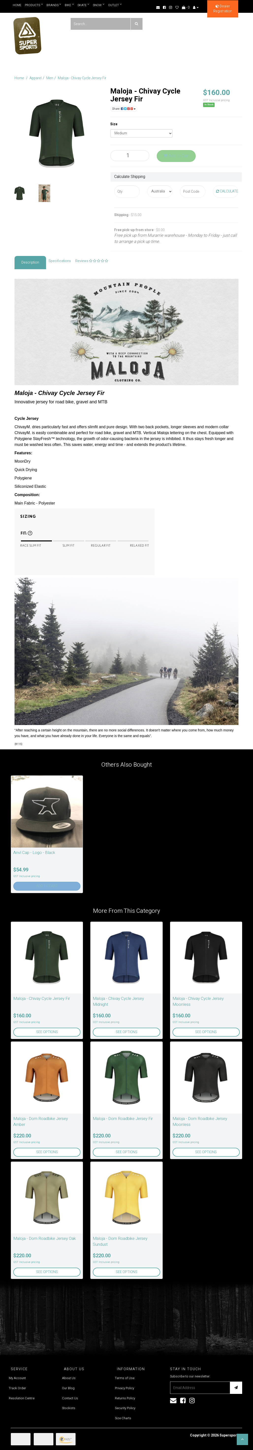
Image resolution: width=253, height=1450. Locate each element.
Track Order (17, 1388)
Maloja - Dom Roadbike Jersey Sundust (120, 1241)
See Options (47, 1032)
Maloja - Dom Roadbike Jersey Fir (123, 1119)
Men (49, 78)
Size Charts (123, 1418)
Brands (54, 5)
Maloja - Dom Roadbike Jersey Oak (44, 1238)
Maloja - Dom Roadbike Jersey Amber (40, 1122)
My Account (17, 1378)
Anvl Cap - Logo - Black (34, 853)
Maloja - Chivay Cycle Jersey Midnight (118, 1001)
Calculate (227, 191)
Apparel (36, 78)
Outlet (115, 5)
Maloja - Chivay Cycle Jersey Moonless (198, 1001)
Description (30, 262)
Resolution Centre (21, 1398)
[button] (242, 1439)
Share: (124, 109)
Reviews (91, 261)
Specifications (59, 261)
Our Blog (68, 1388)
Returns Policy (125, 1398)
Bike (69, 5)
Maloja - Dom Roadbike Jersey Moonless (200, 1122)
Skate (84, 5)
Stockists (68, 1408)
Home (17, 5)
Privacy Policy (124, 1388)
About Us (69, 1378)
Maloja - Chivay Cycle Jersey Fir (82, 78)
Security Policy (125, 1408)
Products (34, 5)
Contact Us (70, 1398)
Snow (99, 5)
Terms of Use (124, 1378)
